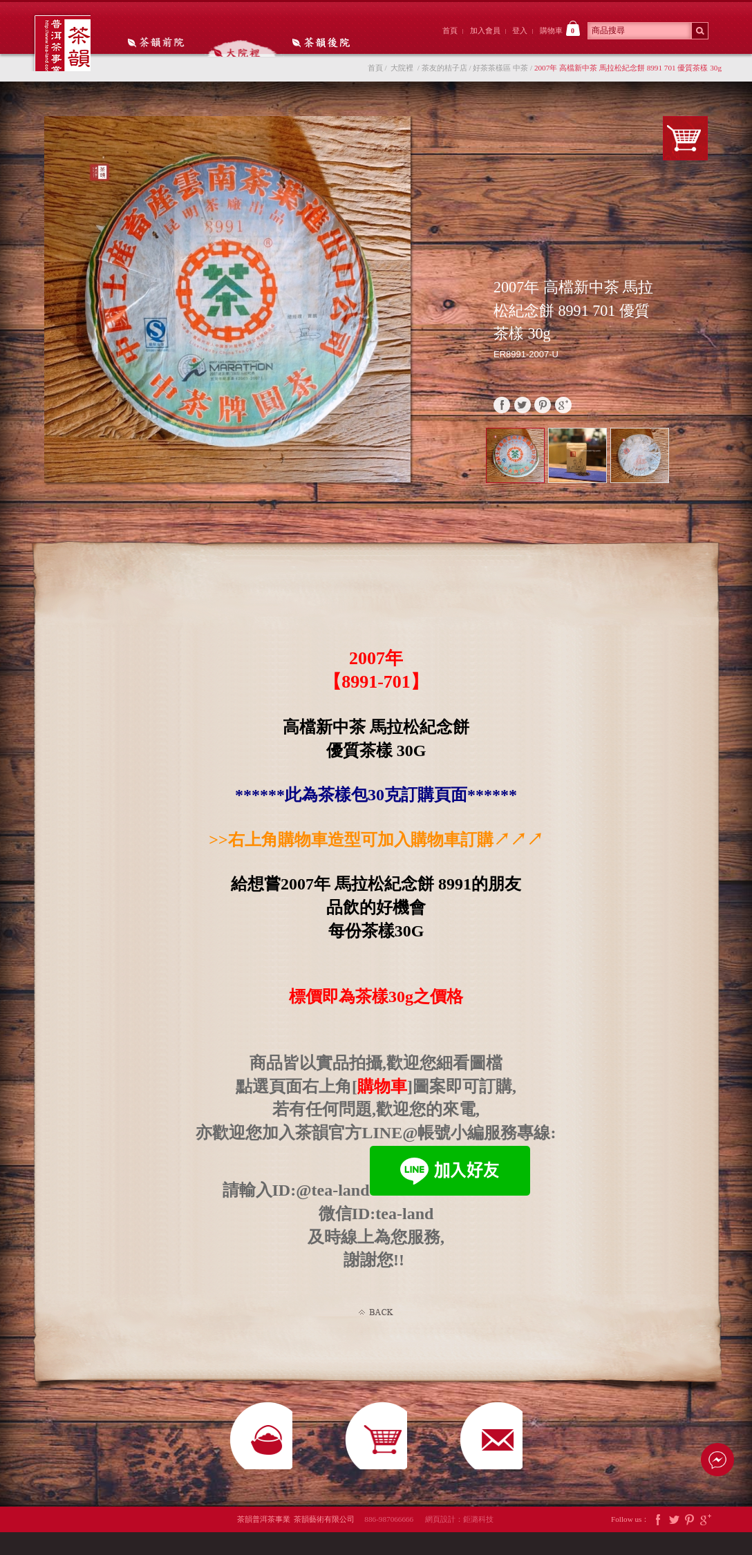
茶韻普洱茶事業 (66, 47)
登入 (519, 30)
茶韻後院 (310, 43)
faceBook (502, 412)
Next (703, 471)
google (563, 412)
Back (376, 1319)
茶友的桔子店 (444, 74)
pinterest (542, 412)
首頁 (450, 30)
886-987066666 (393, 1542)
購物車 (560, 28)
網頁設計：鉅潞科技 (459, 1542)
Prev (688, 457)
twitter (522, 412)
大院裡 (234, 43)
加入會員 (485, 30)
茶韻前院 (157, 43)
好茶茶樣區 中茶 (500, 74)
